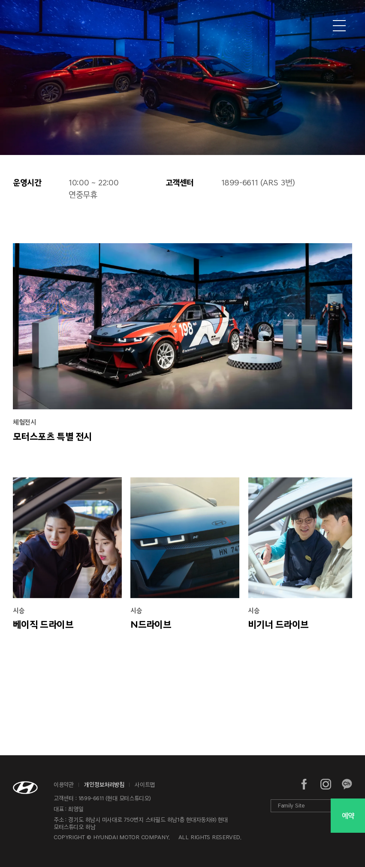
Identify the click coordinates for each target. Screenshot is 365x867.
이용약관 (64, 784)
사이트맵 (145, 784)
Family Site (291, 805)
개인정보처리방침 (104, 784)
